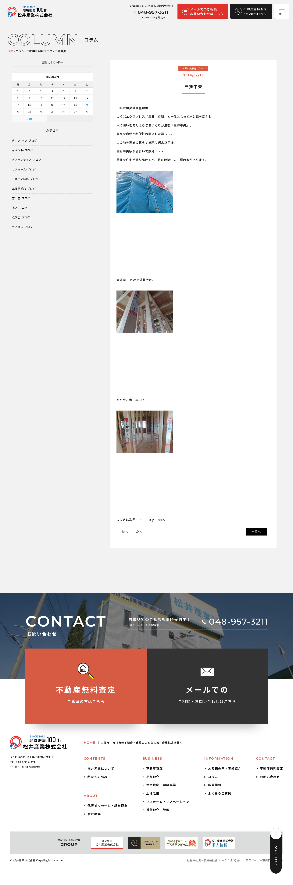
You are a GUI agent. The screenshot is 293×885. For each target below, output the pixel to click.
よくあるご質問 (219, 793)
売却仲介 (152, 776)
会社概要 (94, 814)
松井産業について (101, 768)
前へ (125, 531)
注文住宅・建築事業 (161, 785)
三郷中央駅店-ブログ (25, 179)
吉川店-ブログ (21, 198)
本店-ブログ (19, 208)
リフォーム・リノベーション (168, 801)
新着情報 (214, 785)
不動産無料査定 (271, 768)
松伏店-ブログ (21, 217)
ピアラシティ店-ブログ (26, 160)
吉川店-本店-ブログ (24, 140)
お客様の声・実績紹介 (224, 768)
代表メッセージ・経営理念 (107, 805)
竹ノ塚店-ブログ (22, 227)
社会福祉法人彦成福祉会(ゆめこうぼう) (211, 860)
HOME (133, 742)
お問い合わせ (270, 776)
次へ (139, 531)
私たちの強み (98, 776)
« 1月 (29, 118)
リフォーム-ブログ (24, 169)
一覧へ (256, 531)
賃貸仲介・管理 (158, 809)
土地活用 (152, 793)
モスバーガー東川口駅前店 (262, 860)
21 (86, 105)
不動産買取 (154, 768)
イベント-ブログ (22, 150)
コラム (213, 776)
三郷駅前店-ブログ (24, 188)
